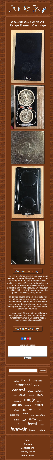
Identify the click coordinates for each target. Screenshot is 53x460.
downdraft (37, 380)
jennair (32, 395)
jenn (24, 414)
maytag (17, 404)
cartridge (40, 415)
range (29, 399)
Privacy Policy (28, 452)
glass (30, 391)
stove (33, 419)
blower (32, 430)
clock (42, 425)
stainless (39, 391)
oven (25, 379)
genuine (35, 409)
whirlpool (24, 385)
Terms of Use (27, 455)
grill (32, 415)
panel (22, 394)
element (14, 414)
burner (39, 404)
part (40, 394)
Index (27, 440)
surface (16, 381)
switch (41, 430)
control (18, 390)
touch (16, 419)
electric (16, 410)
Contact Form (28, 448)
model (39, 401)
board (32, 424)
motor (15, 395)
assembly (18, 401)
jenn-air (19, 428)
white (24, 410)
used (40, 420)
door (36, 385)
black (24, 420)
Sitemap (28, 444)
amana (28, 405)
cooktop (18, 424)
